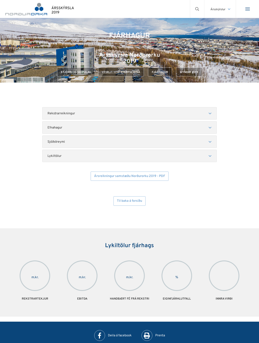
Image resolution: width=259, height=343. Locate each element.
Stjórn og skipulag (76, 72)
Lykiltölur (54, 156)
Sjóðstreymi (56, 142)
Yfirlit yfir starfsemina (121, 72)
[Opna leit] (197, 9)
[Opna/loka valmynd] (247, 9)
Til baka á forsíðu (129, 201)
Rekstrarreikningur (61, 113)
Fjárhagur (160, 72)
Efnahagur (54, 128)
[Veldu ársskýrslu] (220, 9)
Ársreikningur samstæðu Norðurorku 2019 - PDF (129, 176)
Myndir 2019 (189, 72)
